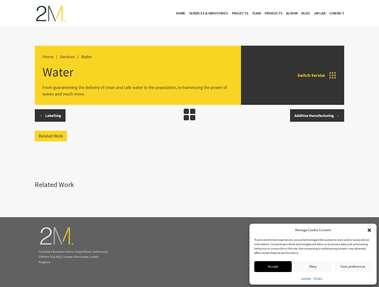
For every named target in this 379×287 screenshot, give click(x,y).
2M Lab (320, 13)
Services (67, 56)
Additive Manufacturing (317, 115)
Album (292, 13)
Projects (240, 13)
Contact (336, 13)
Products (273, 13)
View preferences (352, 266)
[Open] (332, 75)
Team (256, 13)
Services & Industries (208, 13)
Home (180, 13)
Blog (305, 13)
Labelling (50, 115)
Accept (273, 266)
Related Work (51, 136)
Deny (313, 266)
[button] (369, 230)
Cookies (306, 278)
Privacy (317, 278)
